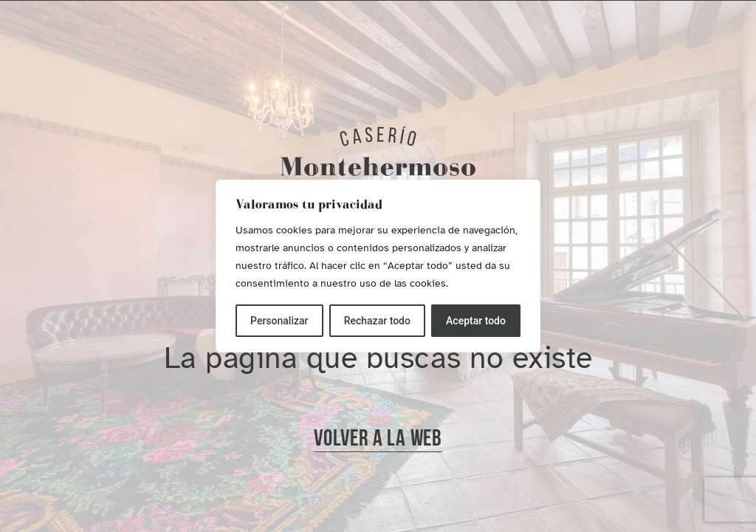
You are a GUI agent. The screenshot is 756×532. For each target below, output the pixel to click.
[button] (378, 440)
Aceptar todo (476, 321)
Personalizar (279, 321)
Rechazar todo (377, 321)
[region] (378, 266)
